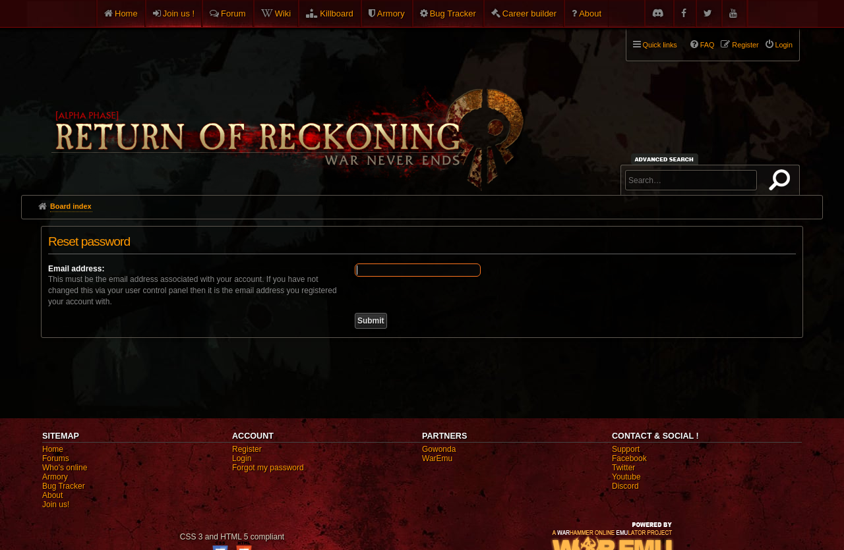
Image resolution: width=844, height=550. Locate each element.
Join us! (55, 504)
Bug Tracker (453, 13)
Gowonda (439, 449)
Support (626, 449)
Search (782, 182)
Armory (391, 13)
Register (247, 449)
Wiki (283, 13)
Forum (233, 13)
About (590, 13)
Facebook (629, 458)
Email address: (76, 268)
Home (126, 13)
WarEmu (437, 458)
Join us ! (179, 13)
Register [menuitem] (745, 45)
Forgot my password (268, 467)
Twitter (623, 467)
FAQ (707, 45)
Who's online (64, 467)
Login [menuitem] (784, 45)
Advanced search (666, 159)
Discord (625, 486)
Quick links (660, 45)
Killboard (336, 13)
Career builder (529, 13)
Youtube (626, 476)
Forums (55, 458)
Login (241, 458)
